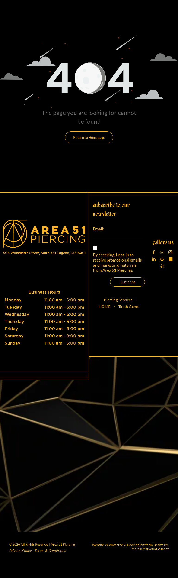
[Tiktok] (170, 259)
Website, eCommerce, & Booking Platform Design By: (130, 545)
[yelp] (162, 266)
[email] (162, 252)
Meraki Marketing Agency (150, 549)
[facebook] (154, 252)
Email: (98, 228)
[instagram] (170, 252)
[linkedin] (154, 259)
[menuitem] (118, 299)
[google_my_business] (162, 259)
